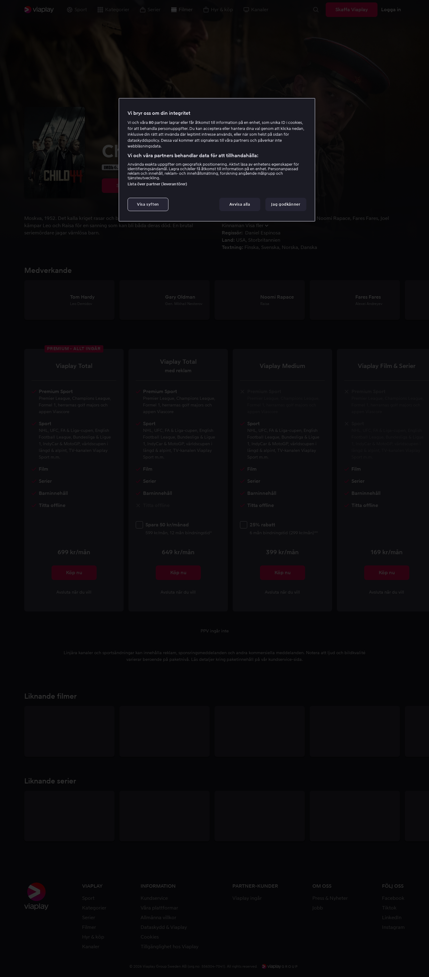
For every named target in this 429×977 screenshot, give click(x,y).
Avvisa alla (239, 204)
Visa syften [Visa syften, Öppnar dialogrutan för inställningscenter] (148, 204)
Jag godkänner (285, 204)
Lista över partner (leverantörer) (157, 184)
